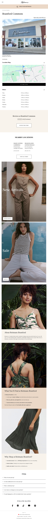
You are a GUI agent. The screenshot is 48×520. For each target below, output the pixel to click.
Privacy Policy (26, 516)
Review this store (24, 125)
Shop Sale (6, 279)
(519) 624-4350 (16, 150)
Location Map (23, 62)
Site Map (29, 516)
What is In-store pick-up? (9, 477)
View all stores (24, 156)
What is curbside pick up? (9, 485)
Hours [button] (23, 89)
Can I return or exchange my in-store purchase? (13, 489)
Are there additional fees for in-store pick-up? (13, 481)
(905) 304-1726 (27, 150)
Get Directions (24, 84)
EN (23, 512)
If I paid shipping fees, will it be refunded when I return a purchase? (17, 494)
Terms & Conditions (20, 516)
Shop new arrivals (7, 218)
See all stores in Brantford (6, 10)
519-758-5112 (4, 59)
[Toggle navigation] (2, 2)
